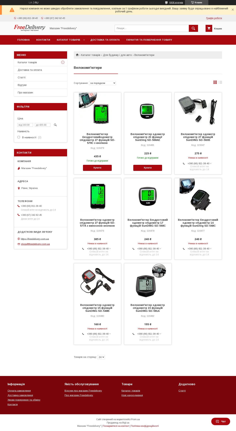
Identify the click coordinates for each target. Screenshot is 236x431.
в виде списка (220, 83)
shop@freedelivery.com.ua (35, 244)
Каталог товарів (68, 39)
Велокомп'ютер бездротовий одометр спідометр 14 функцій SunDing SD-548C (198, 222)
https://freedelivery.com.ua (35, 238)
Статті (21, 77)
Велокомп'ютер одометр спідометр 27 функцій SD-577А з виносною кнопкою (97, 222)
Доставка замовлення (20, 395)
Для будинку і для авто (117, 55)
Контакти (43, 39)
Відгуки (22, 85)
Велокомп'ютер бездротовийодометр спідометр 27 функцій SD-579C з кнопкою (97, 138)
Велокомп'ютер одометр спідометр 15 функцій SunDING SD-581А (148, 308)
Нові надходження (132, 395)
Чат (221, 421)
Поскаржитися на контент (116, 426)
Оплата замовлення (19, 390)
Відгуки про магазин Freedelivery (83, 390)
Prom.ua (135, 419)
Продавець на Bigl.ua (118, 422)
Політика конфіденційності (145, 426)
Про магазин (25, 92)
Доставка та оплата (105, 39)
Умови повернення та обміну (24, 399)
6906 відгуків (176, 2)
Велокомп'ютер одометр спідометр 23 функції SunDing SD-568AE (148, 137)
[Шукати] (193, 28)
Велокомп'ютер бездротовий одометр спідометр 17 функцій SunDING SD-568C (148, 222)
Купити (97, 167)
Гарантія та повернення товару (149, 39)
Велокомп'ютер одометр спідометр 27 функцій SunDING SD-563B (198, 137)
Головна (23, 39)
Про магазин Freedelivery (79, 395)
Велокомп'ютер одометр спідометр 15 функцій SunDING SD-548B (97, 308)
